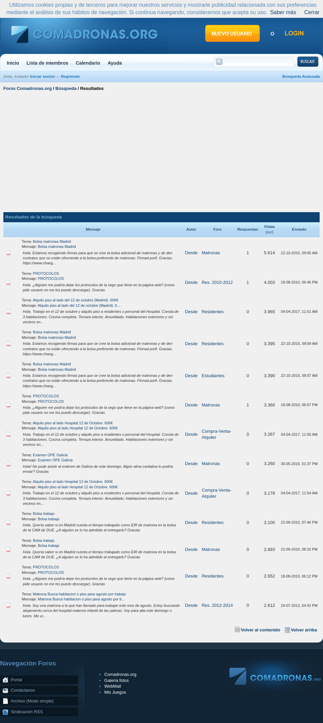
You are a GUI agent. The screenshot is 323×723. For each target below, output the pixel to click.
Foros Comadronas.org (27, 88)
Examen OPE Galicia (50, 455)
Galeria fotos (116, 680)
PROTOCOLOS (46, 273)
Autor (191, 229)
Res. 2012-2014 (217, 605)
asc (269, 232)
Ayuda (115, 63)
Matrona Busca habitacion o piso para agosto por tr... (81, 599)
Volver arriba (304, 629)
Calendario (88, 63)
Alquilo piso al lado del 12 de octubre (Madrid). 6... (79, 305)
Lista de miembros (47, 63)
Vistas (269, 227)
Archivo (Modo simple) (32, 700)
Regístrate (70, 76)
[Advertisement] (162, 151)
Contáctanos (23, 690)
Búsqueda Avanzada (301, 76)
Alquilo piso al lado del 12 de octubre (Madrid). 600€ (75, 300)
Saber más (283, 12)
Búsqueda (66, 88)
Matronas (211, 252)
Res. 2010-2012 (217, 282)
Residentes (212, 311)
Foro (217, 229)
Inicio (13, 63)
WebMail (112, 686)
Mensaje (93, 229)
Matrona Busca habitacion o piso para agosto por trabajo (79, 594)
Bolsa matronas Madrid (52, 241)
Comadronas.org (120, 674)
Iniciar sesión (42, 76)
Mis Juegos (115, 692)
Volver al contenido (260, 629)
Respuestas (248, 229)
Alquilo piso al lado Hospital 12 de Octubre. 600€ (73, 423)
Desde (191, 252)
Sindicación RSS (27, 711)
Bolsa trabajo (44, 514)
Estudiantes (213, 375)
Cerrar (311, 12)
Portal (16, 679)
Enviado (299, 229)
